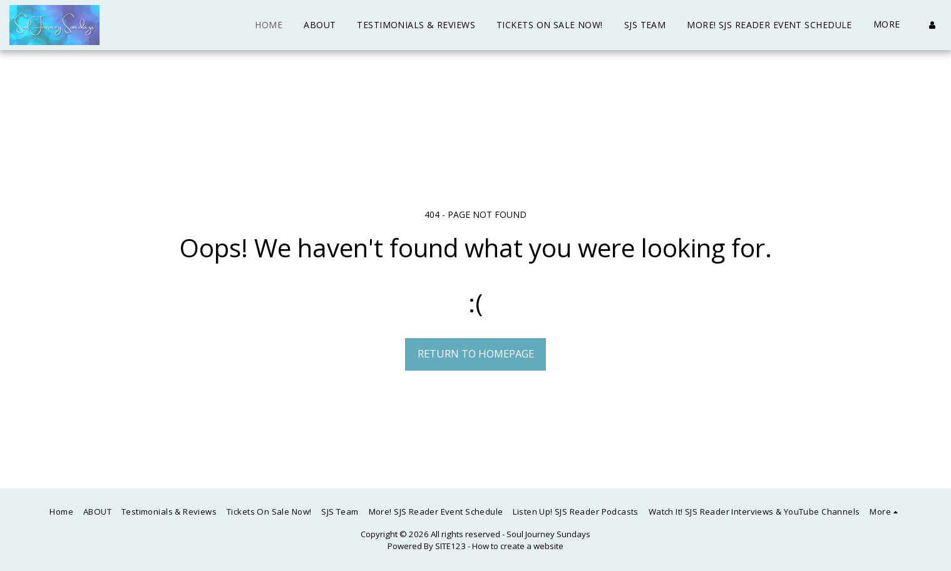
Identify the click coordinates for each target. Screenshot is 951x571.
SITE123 (450, 546)
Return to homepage (476, 353)
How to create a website (517, 546)
